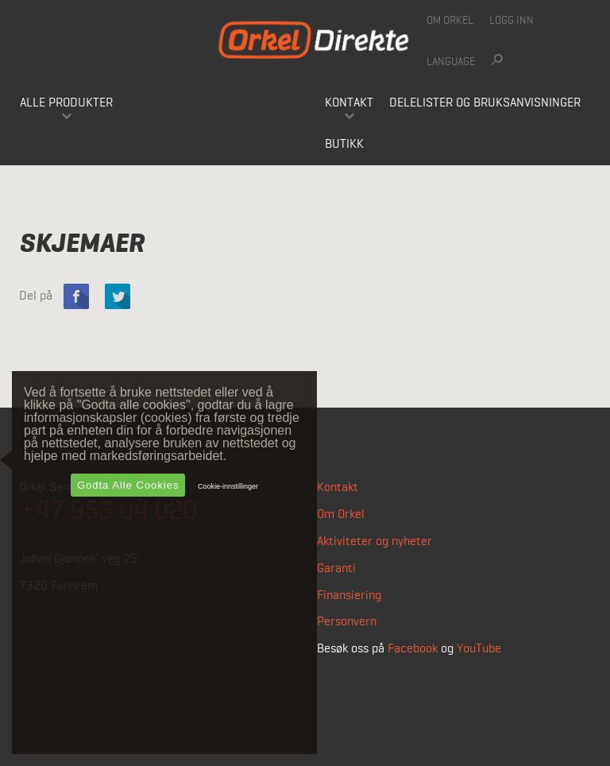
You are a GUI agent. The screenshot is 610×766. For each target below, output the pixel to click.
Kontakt (349, 103)
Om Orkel (450, 20)
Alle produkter (66, 103)
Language (451, 62)
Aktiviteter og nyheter (374, 542)
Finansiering (349, 596)
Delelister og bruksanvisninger (485, 103)
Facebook (413, 649)
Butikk (344, 144)
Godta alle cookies (128, 485)
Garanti (336, 569)
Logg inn (511, 20)
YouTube (479, 649)
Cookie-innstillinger (228, 486)
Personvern (346, 622)
